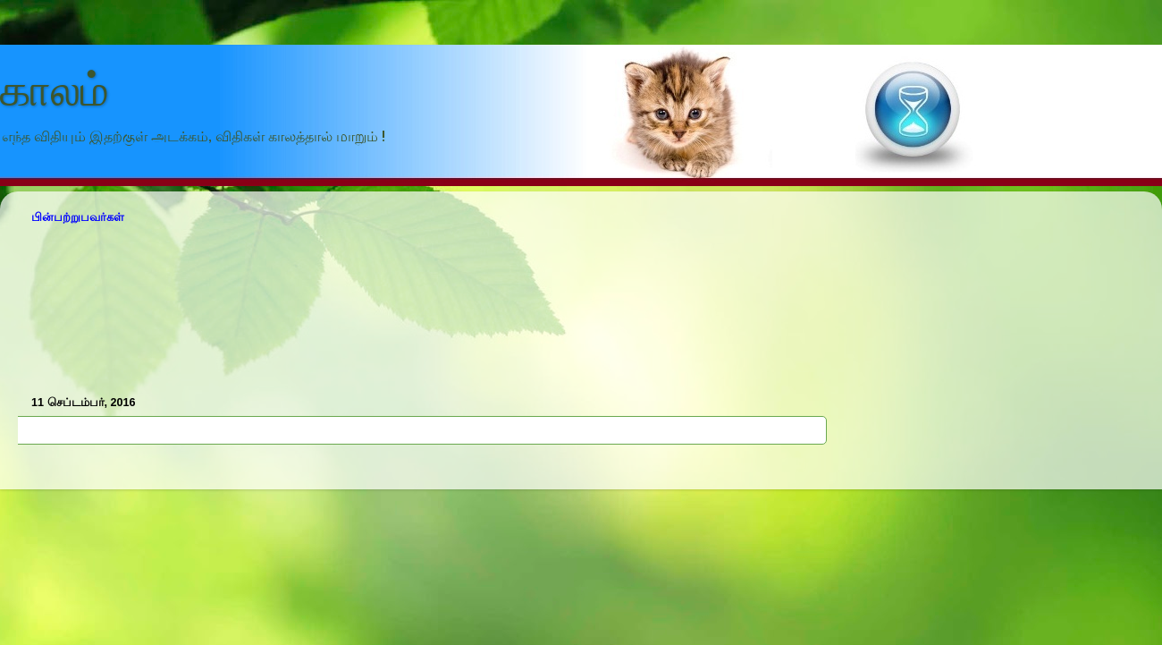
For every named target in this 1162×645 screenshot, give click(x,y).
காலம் (54, 90)
